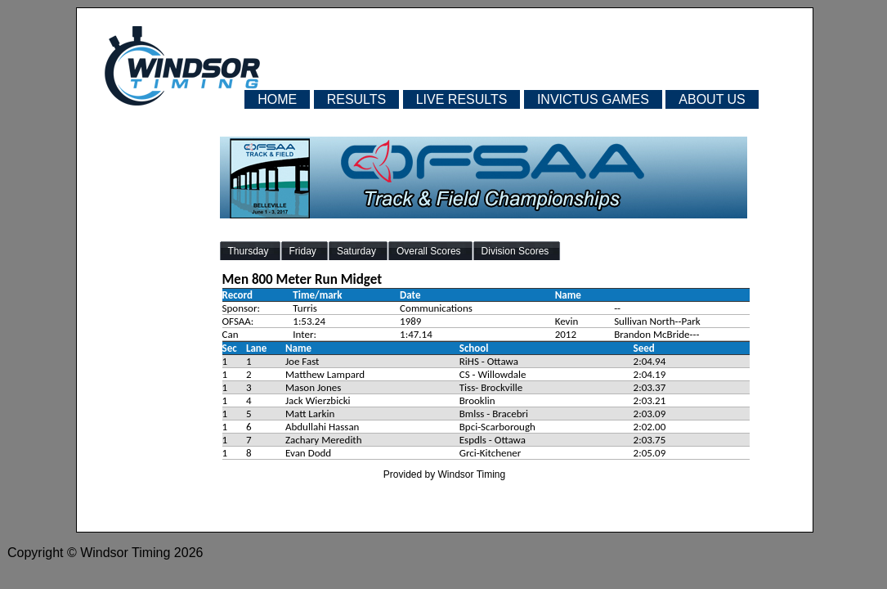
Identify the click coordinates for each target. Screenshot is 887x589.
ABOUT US (712, 99)
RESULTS (357, 99)
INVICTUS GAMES (593, 99)
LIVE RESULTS (462, 99)
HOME (277, 99)
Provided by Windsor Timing (444, 474)
